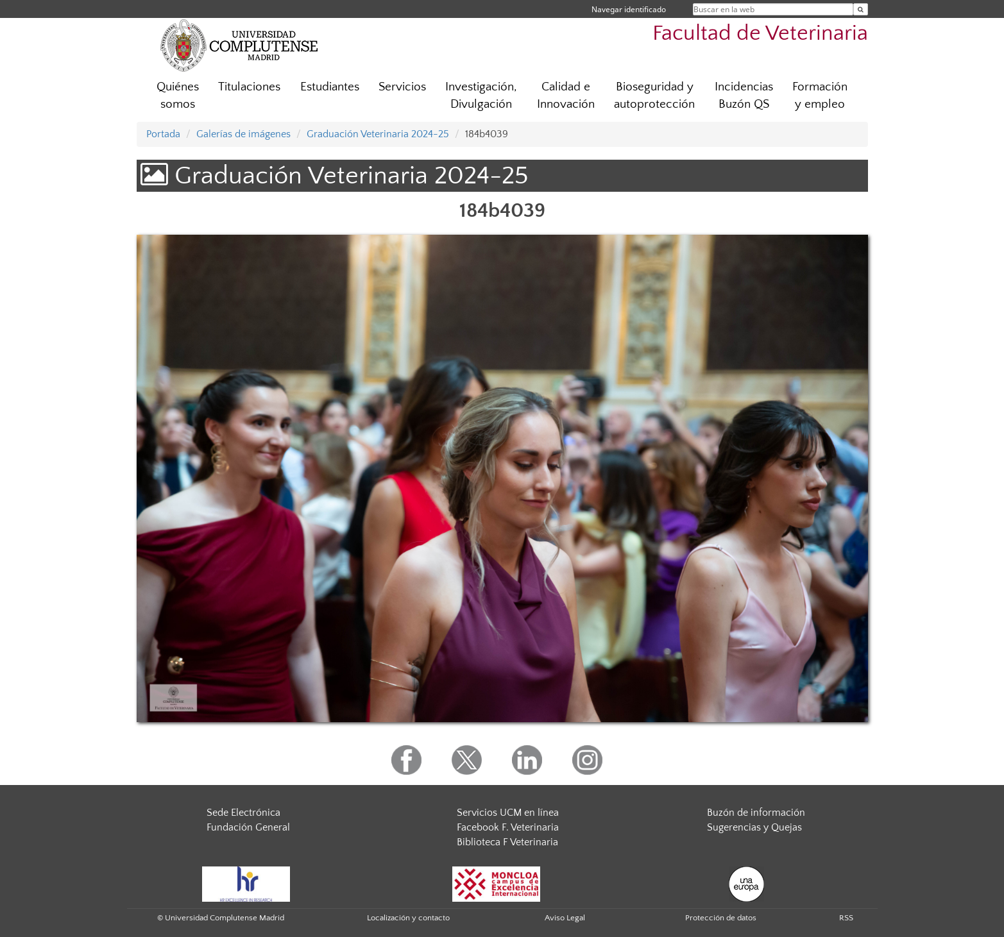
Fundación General (248, 827)
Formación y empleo (819, 95)
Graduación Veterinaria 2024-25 (378, 134)
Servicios (402, 87)
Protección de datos (720, 917)
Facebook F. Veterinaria (508, 827)
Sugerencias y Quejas (754, 827)
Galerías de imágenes (243, 134)
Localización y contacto (408, 917)
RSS (846, 917)
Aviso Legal (565, 917)
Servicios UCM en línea (508, 812)
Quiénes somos (178, 95)
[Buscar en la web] (860, 9)
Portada (163, 134)
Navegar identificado (628, 9)
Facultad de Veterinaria (760, 34)
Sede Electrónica (243, 812)
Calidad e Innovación (566, 95)
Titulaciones (249, 87)
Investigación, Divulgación (481, 95)
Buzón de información (756, 812)
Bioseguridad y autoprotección (654, 95)
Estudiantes (329, 87)
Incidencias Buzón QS (744, 95)
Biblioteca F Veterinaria (507, 842)
